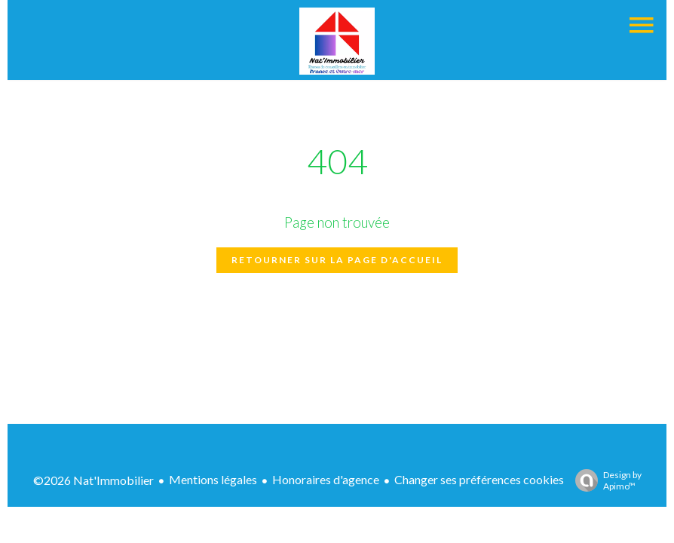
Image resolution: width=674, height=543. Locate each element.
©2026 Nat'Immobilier (93, 480)
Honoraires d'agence (325, 479)
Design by (605, 480)
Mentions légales (213, 479)
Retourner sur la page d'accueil (337, 259)
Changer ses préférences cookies (479, 479)
